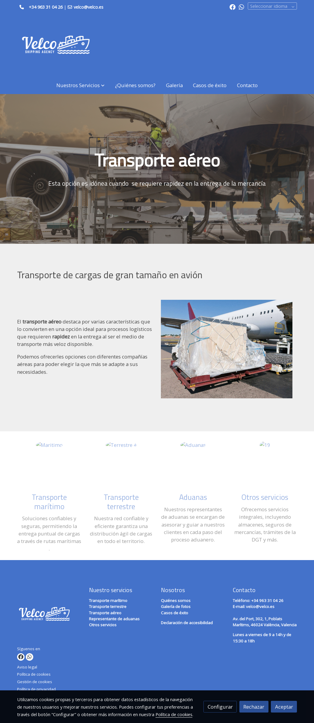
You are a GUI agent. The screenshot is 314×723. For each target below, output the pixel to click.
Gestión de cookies (34, 681)
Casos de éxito (174, 612)
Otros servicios (103, 624)
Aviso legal (27, 667)
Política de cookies (34, 674)
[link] (55, 45)
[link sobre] (49, 615)
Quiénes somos (176, 600)
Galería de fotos (176, 606)
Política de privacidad (36, 689)
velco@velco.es (260, 606)
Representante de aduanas (114, 618)
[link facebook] (233, 7)
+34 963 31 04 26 (46, 7)
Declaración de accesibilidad (187, 622)
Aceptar (284, 706)
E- (239, 606)
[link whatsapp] (241, 7)
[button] (80, 85)
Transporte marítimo (108, 600)
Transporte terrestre (107, 606)
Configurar (220, 706)
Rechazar (253, 706)
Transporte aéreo (105, 612)
